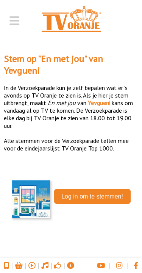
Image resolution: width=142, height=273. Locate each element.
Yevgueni (22, 70)
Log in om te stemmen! (92, 196)
